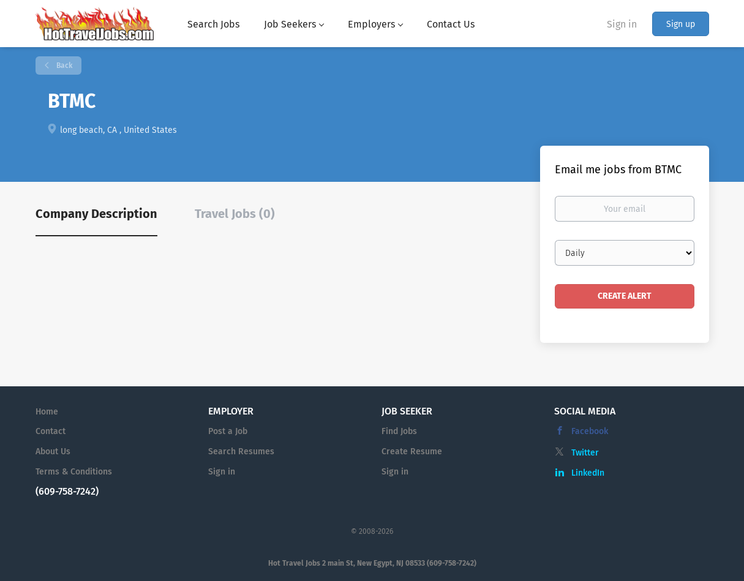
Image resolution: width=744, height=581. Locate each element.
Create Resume (411, 451)
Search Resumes (241, 451)
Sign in (622, 24)
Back (63, 65)
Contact (51, 431)
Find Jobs (399, 431)
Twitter (585, 453)
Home (47, 412)
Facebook (589, 431)
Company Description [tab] (96, 213)
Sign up (680, 24)
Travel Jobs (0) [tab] (235, 213)
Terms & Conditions (74, 472)
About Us (53, 451)
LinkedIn (587, 473)
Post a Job (227, 431)
